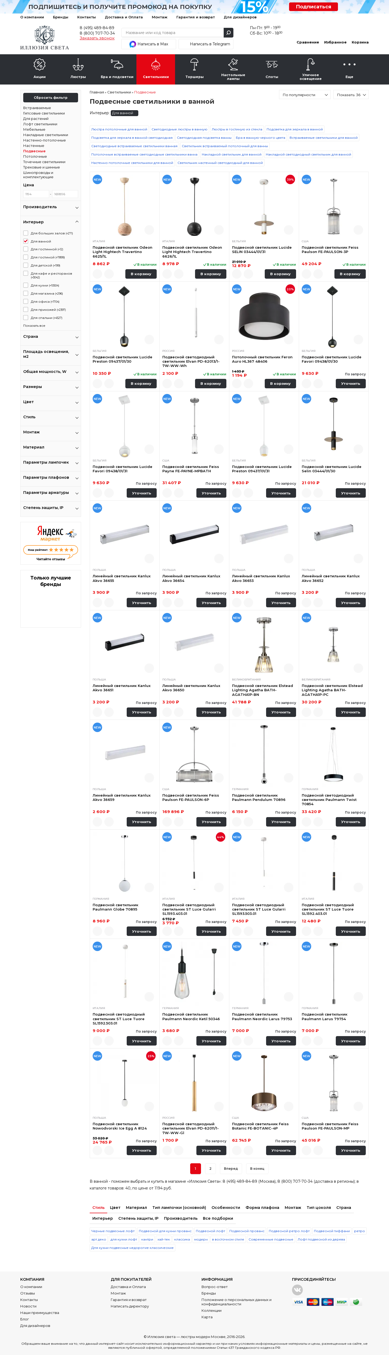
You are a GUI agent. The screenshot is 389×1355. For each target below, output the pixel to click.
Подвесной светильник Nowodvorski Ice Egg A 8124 (120, 1126)
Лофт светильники (40, 124)
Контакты (86, 17)
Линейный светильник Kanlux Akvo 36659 (121, 797)
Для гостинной (47, 249)
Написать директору (130, 1306)
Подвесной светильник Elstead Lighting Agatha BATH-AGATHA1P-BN (262, 690)
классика (182, 1239)
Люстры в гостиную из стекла (237, 129)
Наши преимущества (39, 1312)
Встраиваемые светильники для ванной (324, 138)
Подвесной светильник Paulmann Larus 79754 (324, 1016)
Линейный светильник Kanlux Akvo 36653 (261, 578)
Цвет (115, 1207)
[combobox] (305, 94)
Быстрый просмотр (149, 230)
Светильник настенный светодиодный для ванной (220, 163)
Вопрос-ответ (215, 1287)
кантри (147, 1239)
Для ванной (41, 241)
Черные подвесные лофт (113, 1231)
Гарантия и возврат (195, 17)
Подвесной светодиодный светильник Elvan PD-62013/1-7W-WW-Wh (191, 361)
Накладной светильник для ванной (231, 154)
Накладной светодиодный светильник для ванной (308, 154)
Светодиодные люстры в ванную (179, 129)
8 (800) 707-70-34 (97, 33)
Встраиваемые (37, 108)
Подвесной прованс (246, 1231)
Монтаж (159, 17)
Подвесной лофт (210, 1231)
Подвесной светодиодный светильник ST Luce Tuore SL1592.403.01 (328, 909)
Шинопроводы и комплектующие (38, 174)
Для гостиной (48, 257)
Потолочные (35, 156)
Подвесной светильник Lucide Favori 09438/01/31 (122, 468)
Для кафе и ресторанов (51, 275)
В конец (257, 1169)
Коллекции (212, 1310)
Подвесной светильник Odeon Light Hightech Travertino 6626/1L (192, 251)
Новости (28, 1306)
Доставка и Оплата (124, 17)
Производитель (180, 1218)
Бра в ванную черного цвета (260, 138)
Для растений (36, 118)
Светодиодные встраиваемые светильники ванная (134, 146)
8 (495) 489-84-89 (97, 27)
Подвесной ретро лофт (289, 1231)
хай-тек (163, 1239)
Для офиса (45, 301)
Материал (136, 1207)
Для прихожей (48, 310)
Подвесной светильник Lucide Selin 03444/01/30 (331, 468)
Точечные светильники (44, 162)
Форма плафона (262, 1207)
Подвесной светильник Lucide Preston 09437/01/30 (122, 359)
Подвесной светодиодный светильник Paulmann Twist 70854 (329, 799)
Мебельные (34, 129)
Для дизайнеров (240, 17)
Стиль (98, 1207)
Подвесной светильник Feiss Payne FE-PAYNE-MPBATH (190, 468)
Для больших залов (52, 233)
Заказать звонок (97, 38)
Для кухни (45, 285)
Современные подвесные (271, 1239)
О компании (32, 17)
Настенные (33, 145)
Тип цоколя (319, 1207)
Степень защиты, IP (138, 1218)
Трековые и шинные (41, 167)
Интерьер (102, 1218)
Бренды (60, 17)
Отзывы (27, 1293)
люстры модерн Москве (203, 1336)
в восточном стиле (228, 1239)
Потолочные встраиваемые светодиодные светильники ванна (144, 154)
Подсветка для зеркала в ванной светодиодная (132, 138)
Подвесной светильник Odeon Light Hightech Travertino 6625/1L (122, 251)
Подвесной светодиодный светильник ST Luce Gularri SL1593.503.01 (259, 909)
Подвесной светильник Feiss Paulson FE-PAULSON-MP (330, 1126)
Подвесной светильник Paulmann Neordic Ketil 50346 (191, 1016)
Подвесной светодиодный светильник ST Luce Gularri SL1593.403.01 (189, 909)
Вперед (231, 1169)
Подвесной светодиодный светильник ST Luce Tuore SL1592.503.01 (119, 1018)
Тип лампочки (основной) (179, 1207)
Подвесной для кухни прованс (165, 1231)
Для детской (45, 265)
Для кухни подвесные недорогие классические (132, 1248)
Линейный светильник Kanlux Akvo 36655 (121, 578)
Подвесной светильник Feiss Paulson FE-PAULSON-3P (330, 249)
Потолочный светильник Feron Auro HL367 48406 (262, 359)
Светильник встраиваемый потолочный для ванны (225, 146)
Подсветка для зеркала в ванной (295, 129)
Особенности (226, 1207)
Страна (343, 1207)
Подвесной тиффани (332, 1231)
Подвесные (34, 151)
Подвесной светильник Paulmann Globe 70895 (115, 907)
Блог (24, 1319)
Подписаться (313, 7)
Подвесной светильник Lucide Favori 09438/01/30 (331, 359)
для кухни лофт (123, 1239)
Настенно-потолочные (44, 140)
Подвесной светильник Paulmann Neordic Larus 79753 (262, 1016)
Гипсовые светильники (44, 113)
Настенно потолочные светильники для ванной (132, 163)
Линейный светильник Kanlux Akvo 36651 (121, 687)
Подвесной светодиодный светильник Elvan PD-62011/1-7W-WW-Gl (190, 1128)
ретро (359, 1231)
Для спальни (46, 318)
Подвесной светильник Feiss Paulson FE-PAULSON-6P (190, 797)
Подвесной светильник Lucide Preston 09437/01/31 (262, 468)
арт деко (98, 1239)
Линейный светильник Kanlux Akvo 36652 (331, 578)
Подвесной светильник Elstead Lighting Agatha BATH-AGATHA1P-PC (332, 690)
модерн (201, 1239)
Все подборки (218, 1218)
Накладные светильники (45, 135)
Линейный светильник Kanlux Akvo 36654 (191, 578)
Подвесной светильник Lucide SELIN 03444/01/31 (262, 249)
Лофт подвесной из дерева (321, 1239)
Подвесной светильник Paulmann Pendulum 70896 (259, 797)
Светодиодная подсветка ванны (204, 138)
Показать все (34, 325)
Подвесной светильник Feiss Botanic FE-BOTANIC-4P (260, 1126)
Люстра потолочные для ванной (119, 129)
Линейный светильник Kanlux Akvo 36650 (191, 687)
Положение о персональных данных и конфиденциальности (236, 1301)
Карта (207, 1317)
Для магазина (47, 293)
